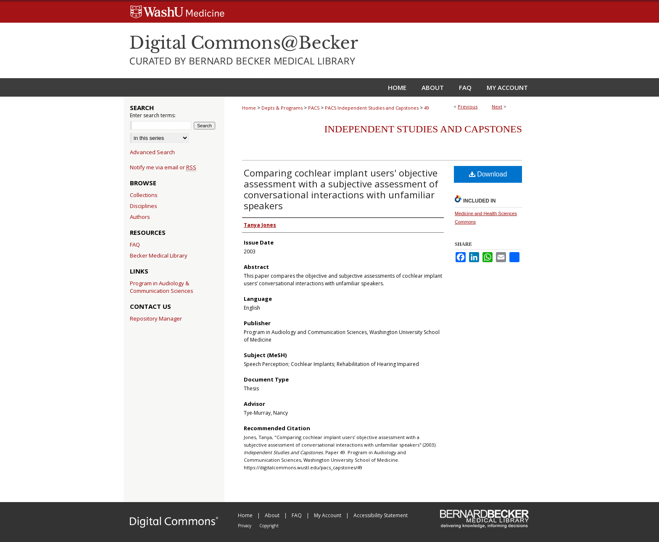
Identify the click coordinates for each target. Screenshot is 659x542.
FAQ (135, 244)
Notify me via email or (163, 167)
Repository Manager (156, 318)
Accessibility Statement (380, 515)
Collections (144, 195)
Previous (467, 106)
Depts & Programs (282, 108)
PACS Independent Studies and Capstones (372, 108)
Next (497, 106)
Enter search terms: (153, 115)
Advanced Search (152, 152)
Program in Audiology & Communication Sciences (161, 287)
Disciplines (143, 206)
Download (488, 174)
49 (426, 108)
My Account (328, 515)
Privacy (245, 526)
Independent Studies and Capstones (423, 129)
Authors (140, 217)
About (273, 515)
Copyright (269, 526)
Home (249, 108)
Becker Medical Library (158, 255)
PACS (313, 108)
